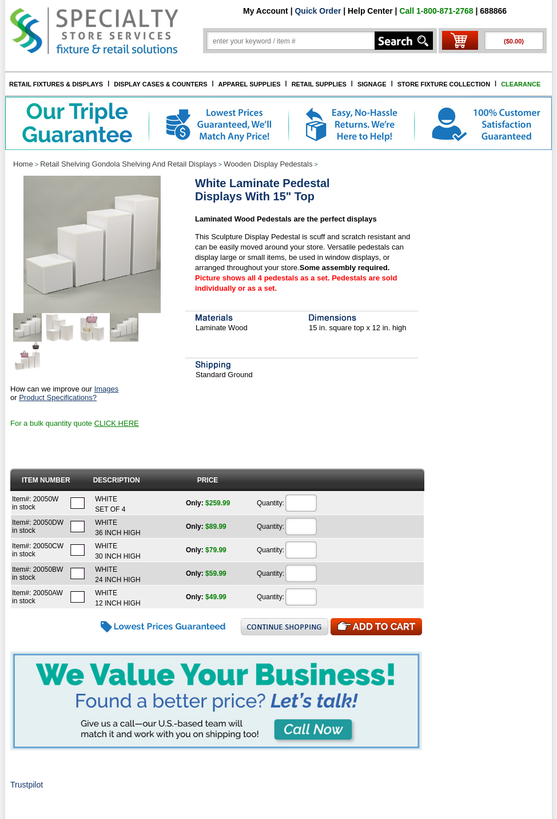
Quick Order (318, 10)
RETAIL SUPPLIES (319, 84)
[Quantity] (301, 503)
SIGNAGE (372, 84)
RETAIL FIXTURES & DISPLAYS (56, 84)
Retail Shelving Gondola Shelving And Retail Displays (128, 164)
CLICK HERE (116, 423)
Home (23, 164)
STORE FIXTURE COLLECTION (443, 84)
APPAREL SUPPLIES (249, 84)
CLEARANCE (520, 84)
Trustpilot (26, 784)
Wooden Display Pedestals (268, 164)
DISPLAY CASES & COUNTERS (160, 84)
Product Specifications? (58, 397)
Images (106, 389)
